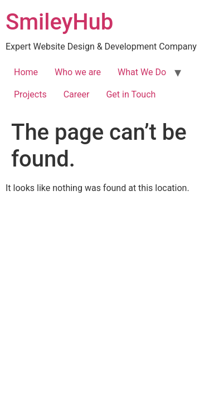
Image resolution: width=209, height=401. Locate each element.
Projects (30, 94)
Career (77, 94)
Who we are (78, 72)
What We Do (142, 72)
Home (26, 72)
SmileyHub (59, 22)
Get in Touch (130, 94)
